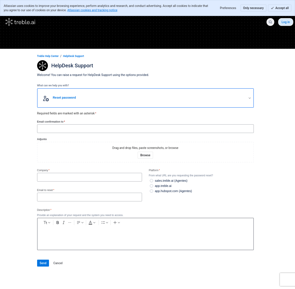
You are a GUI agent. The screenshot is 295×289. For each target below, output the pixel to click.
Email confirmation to (51, 121)
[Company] (89, 177)
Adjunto (42, 139)
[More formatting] (91, 223)
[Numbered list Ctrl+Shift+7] (137, 223)
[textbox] (145, 237)
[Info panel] (163, 223)
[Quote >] (171, 223)
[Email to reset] (89, 197)
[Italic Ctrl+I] (83, 223)
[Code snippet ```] (156, 223)
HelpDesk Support (73, 56)
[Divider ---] (179, 223)
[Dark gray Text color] (117, 223)
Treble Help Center (48, 56)
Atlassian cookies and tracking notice (92, 10)
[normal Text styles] (55, 223)
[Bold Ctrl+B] (75, 223)
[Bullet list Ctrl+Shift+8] (129, 223)
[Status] (187, 223)
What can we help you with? (53, 85)
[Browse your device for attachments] (145, 155)
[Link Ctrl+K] (148, 223)
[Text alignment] (103, 223)
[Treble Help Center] (20, 22)
